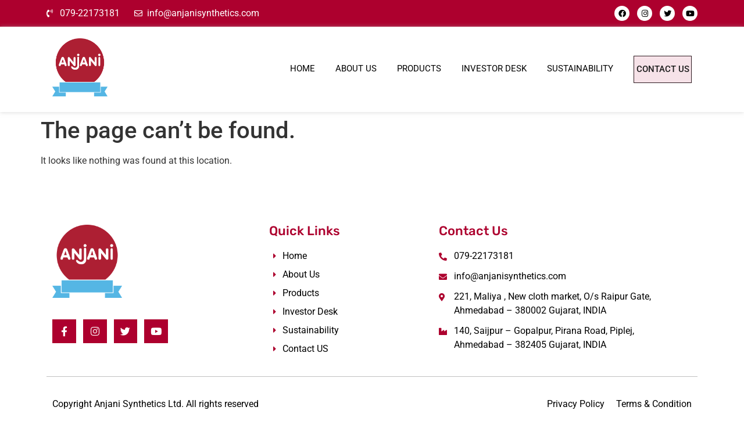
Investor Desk (459, 67)
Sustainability (545, 67)
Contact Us (645, 68)
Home (267, 67)
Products (384, 67)
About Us (321, 67)
